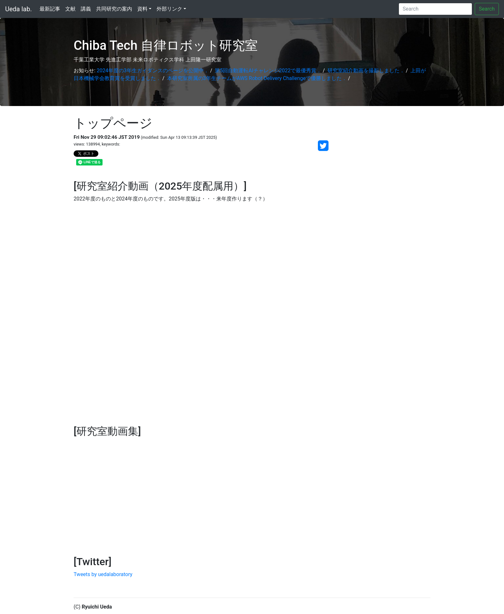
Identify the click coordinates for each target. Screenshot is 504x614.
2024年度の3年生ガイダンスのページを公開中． (153, 70)
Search (487, 9)
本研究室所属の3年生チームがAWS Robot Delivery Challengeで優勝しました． (257, 78)
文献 (70, 9)
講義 (86, 9)
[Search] (435, 9)
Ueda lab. (18, 9)
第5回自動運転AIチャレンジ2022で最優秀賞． (268, 70)
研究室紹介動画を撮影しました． (366, 70)
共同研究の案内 (114, 9)
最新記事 (50, 9)
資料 (142, 9)
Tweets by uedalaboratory (103, 574)
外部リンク (169, 9)
